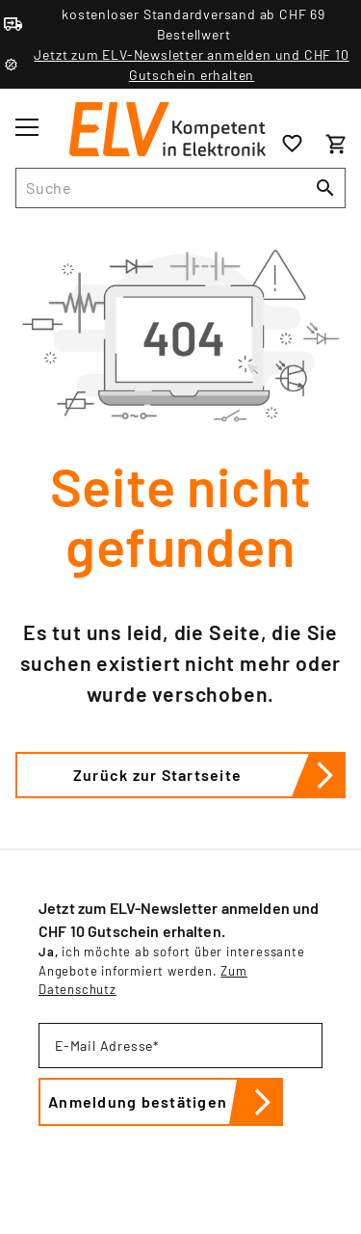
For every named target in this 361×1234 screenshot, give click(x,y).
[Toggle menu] (27, 127)
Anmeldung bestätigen (165, 1102)
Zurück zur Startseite (209, 775)
